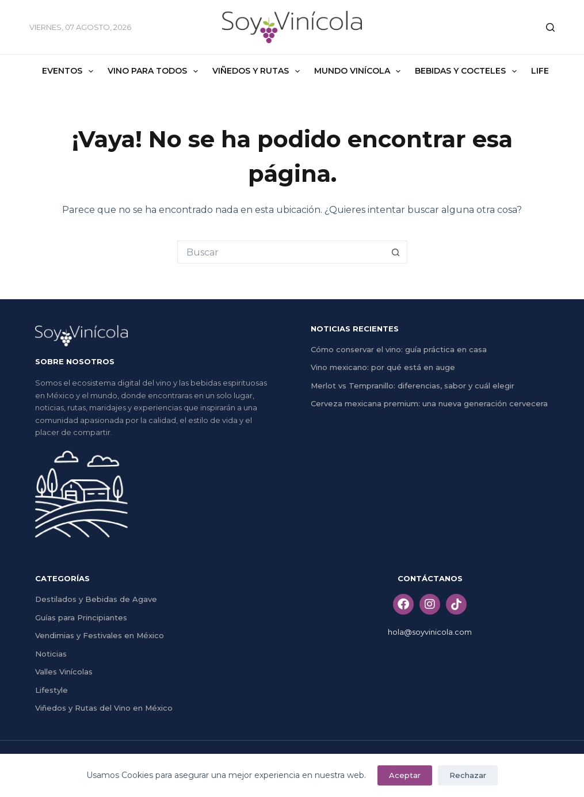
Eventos (70, 71)
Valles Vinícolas (64, 671)
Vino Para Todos (155, 71)
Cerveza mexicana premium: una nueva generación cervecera (429, 403)
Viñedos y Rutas (258, 71)
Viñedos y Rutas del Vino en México (104, 707)
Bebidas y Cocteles (468, 71)
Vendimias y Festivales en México (99, 635)
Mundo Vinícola (360, 71)
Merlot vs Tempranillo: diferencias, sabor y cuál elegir (412, 385)
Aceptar (405, 775)
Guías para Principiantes (81, 617)
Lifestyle (51, 690)
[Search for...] (280, 252)
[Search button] (395, 252)
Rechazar (467, 775)
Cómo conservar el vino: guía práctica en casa (399, 349)
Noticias (51, 653)
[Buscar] (550, 27)
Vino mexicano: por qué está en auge (383, 367)
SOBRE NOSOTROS (74, 361)
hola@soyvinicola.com (430, 631)
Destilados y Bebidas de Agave (96, 599)
